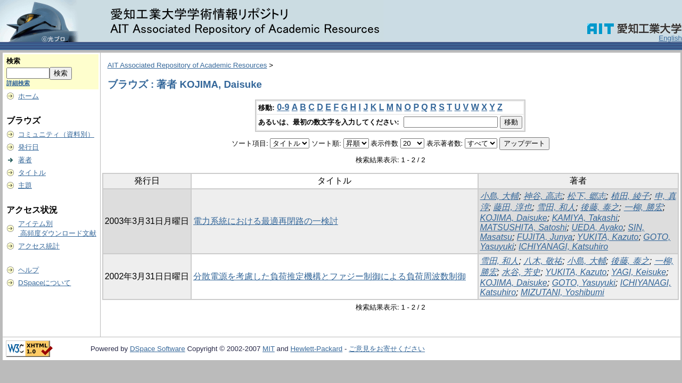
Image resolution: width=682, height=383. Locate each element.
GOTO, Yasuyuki (583, 282)
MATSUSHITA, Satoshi (523, 227)
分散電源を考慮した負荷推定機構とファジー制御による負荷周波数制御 (329, 276)
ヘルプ (28, 270)
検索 (13, 61)
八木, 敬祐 (542, 260)
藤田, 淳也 (512, 207)
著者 (25, 160)
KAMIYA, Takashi (585, 217)
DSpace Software (157, 349)
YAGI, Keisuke (638, 272)
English (670, 38)
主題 (25, 185)
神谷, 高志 (542, 196)
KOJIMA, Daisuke (513, 217)
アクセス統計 (39, 246)
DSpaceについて (44, 283)
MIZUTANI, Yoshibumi (562, 292)
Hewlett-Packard (316, 349)
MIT (268, 349)
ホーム (28, 96)
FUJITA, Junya (545, 237)
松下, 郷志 (586, 196)
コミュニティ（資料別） (56, 134)
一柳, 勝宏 (643, 207)
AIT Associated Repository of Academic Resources (187, 65)
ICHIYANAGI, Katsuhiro (563, 246)
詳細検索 (18, 83)
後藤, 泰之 (599, 207)
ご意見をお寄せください (387, 349)
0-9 (283, 107)
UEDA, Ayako (597, 227)
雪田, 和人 (556, 207)
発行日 (28, 147)
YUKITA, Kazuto (607, 237)
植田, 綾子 (630, 196)
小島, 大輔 (499, 196)
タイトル (32, 173)
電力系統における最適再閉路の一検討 (265, 221)
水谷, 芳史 (521, 272)
